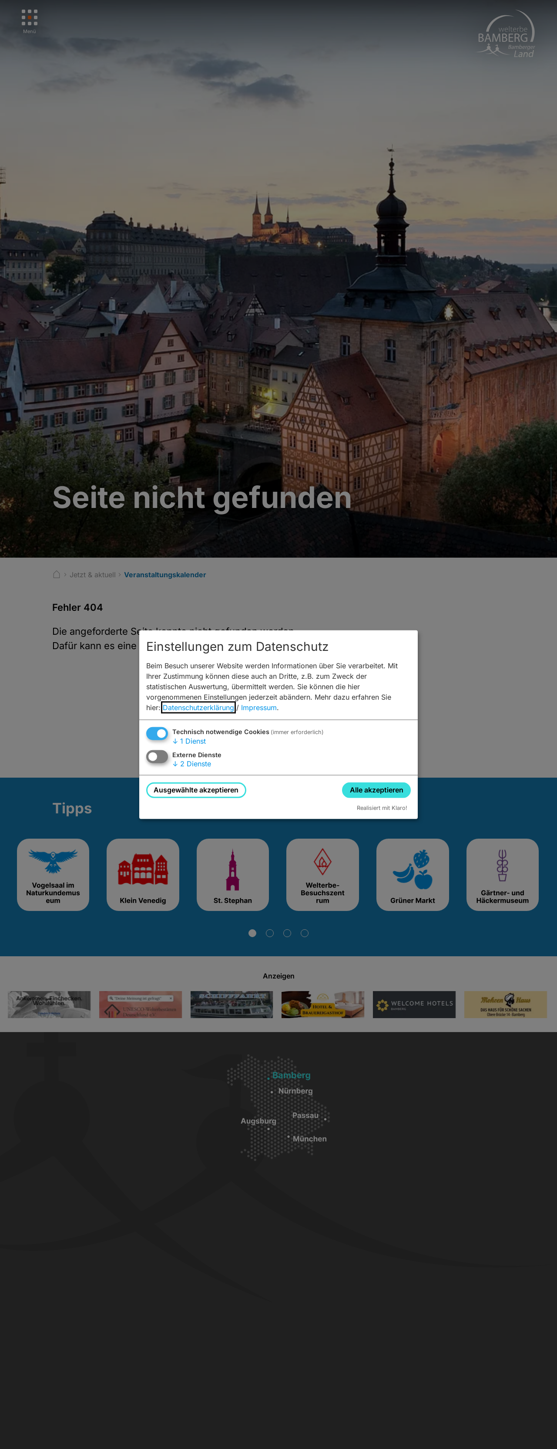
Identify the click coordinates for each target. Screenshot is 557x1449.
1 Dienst (189, 741)
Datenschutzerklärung (198, 707)
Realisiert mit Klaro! (382, 807)
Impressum (259, 707)
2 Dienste (191, 763)
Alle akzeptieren (376, 789)
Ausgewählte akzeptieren (196, 789)
